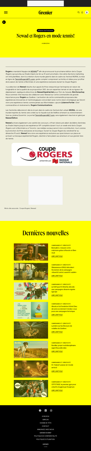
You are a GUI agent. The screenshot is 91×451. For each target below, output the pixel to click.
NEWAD (35, 71)
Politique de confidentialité (45, 436)
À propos (45, 416)
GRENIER (46, 444)
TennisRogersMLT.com (45, 115)
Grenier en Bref (45, 433)
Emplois (46, 419)
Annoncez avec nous (45, 429)
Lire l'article (57, 256)
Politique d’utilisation (45, 439)
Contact (45, 426)
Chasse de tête (45, 423)
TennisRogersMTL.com (25, 79)
